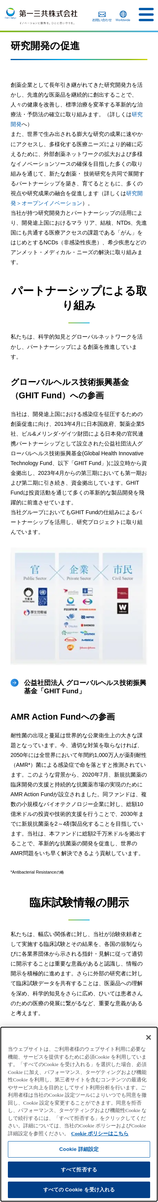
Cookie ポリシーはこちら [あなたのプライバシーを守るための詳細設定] (100, 1133)
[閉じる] (148, 1037)
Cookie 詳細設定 (79, 1149)
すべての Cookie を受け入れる (79, 1190)
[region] (79, 1114)
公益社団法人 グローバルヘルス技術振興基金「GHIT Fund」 (85, 687)
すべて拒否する (79, 1170)
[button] (146, 14)
